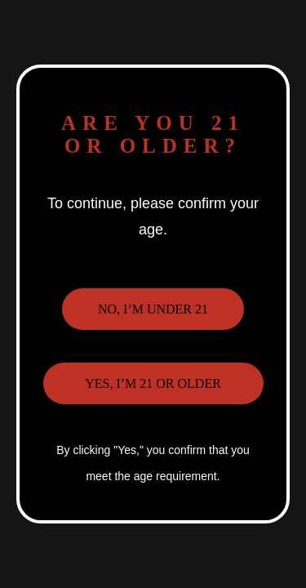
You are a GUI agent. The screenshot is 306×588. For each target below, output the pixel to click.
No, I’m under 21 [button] (153, 309)
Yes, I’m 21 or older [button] (153, 383)
